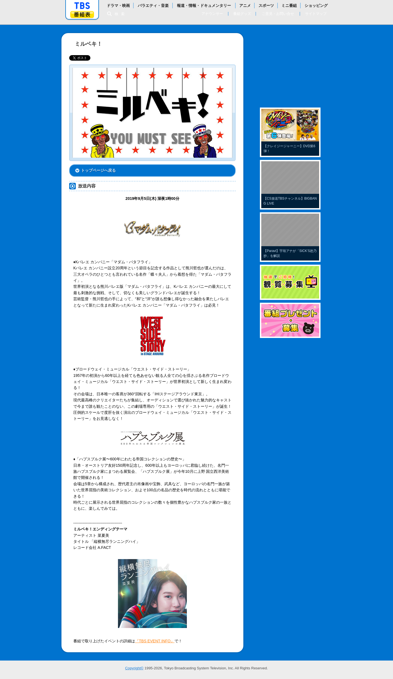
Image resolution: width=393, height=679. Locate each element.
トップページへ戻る (98, 170)
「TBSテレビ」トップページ (82, 5)
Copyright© (134, 668)
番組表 (82, 14)
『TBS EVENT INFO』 (154, 641)
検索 (121, 14)
